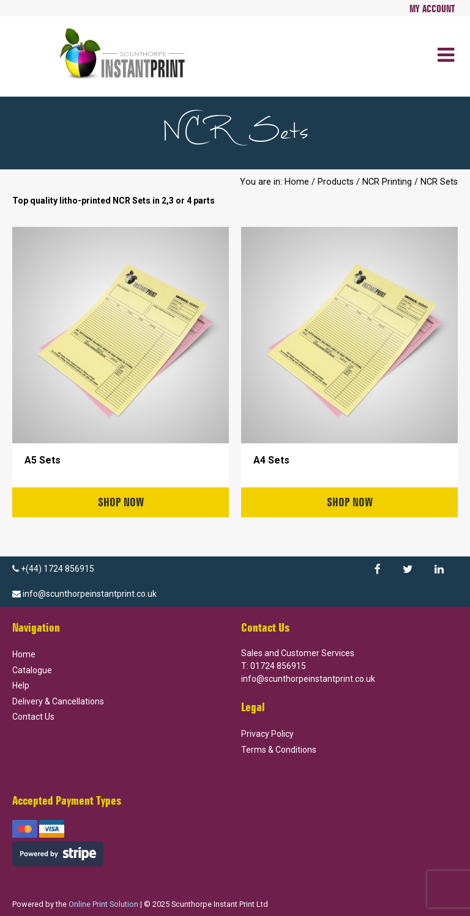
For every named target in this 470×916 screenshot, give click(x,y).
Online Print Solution (103, 904)
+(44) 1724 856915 (53, 569)
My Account (432, 8)
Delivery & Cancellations (58, 701)
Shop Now (121, 502)
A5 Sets (42, 460)
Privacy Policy (267, 734)
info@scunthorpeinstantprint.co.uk (84, 594)
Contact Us (33, 717)
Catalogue (32, 670)
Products (336, 182)
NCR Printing (387, 182)
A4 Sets (271, 460)
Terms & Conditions (278, 750)
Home (297, 182)
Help (20, 685)
